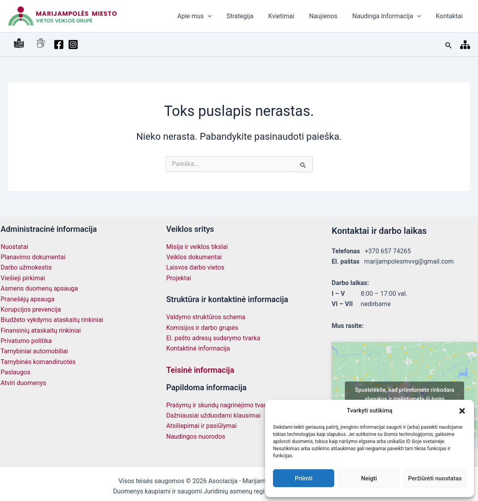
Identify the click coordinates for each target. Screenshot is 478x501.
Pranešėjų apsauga (28, 299)
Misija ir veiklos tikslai (197, 246)
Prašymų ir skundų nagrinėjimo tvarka (219, 405)
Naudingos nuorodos (195, 436)
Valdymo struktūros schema (205, 317)
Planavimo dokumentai (33, 257)
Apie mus (206, 16)
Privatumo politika (26, 341)
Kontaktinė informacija (198, 348)
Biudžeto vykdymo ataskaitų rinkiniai (52, 320)
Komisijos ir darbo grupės (202, 327)
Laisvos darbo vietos (195, 267)
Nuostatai (14, 246)
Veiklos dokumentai (194, 257)
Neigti (369, 478)
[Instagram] (57, 44)
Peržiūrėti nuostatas (435, 478)
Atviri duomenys (23, 383)
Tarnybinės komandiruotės (38, 362)
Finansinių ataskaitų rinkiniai (41, 330)
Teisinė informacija (200, 370)
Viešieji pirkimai (23, 278)
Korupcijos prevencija (31, 309)
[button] (462, 411)
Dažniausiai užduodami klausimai (213, 415)
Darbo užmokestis (26, 267)
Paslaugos (16, 372)
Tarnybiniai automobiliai (34, 351)
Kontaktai (450, 16)
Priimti (303, 478)
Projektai (178, 278)
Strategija (249, 16)
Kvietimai (289, 16)
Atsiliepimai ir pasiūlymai (201, 426)
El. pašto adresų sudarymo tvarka (213, 338)
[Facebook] (43, 44)
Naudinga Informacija (390, 16)
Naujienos (328, 16)
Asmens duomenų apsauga (39, 288)
